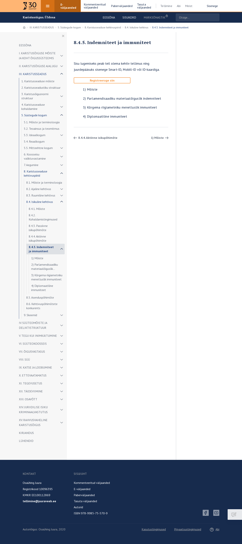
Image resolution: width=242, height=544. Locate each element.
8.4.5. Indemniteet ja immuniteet (41, 249)
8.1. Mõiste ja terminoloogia (44, 182)
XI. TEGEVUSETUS (30, 383)
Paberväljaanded (84, 495)
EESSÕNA (25, 45)
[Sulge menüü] (63, 36)
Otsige (215, 17)
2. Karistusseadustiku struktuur (40, 87)
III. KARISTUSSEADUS (41, 27)
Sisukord (129, 17)
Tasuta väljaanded (85, 501)
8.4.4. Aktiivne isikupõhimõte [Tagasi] (94, 138)
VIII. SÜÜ (24, 359)
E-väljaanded (82, 489)
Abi (179, 6)
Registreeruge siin (102, 80)
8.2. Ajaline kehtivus (38, 189)
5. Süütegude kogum (69, 27)
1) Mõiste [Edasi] (160, 138)
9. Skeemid (30, 315)
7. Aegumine (31, 165)
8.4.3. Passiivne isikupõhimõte (38, 228)
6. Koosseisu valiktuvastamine (35, 156)
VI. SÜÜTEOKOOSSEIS (33, 343)
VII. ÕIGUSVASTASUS (32, 351)
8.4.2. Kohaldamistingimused (43, 217)
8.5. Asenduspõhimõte (40, 297)
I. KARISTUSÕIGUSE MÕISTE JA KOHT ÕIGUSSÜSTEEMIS (37, 55)
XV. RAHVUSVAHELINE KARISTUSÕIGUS (33, 422)
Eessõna (109, 17)
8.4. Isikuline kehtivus (136, 27)
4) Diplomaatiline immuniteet (42, 288)
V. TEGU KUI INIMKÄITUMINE (38, 336)
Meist (188, 6)
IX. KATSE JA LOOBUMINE (35, 367)
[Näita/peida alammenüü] (61, 55)
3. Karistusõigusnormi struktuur (34, 96)
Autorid (78, 507)
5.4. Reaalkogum (34, 141)
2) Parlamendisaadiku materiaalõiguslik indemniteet (44, 267)
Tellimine (166, 6)
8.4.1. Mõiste (37, 209)
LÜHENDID (26, 441)
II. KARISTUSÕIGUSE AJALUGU (38, 66)
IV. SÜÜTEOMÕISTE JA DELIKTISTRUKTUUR (33, 325)
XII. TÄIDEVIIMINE (31, 391)
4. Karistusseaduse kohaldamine (33, 107)
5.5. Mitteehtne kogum (38, 148)
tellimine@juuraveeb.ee (39, 501)
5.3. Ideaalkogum (34, 135)
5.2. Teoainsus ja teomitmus (41, 128)
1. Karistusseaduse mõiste (37, 81)
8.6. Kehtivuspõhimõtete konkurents (41, 306)
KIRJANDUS (26, 433)
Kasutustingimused (154, 529)
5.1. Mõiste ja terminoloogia (42, 122)
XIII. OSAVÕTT (28, 399)
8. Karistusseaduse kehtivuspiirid (103, 27)
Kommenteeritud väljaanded (92, 483)
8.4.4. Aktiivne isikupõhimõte (37, 238)
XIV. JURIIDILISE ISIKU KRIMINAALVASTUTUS (33, 409)
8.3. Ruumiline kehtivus (40, 195)
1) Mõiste (37, 258)
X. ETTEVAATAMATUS (33, 375)
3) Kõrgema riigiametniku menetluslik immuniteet (46, 277)
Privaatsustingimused (187, 529)
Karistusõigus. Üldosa (39, 17)
